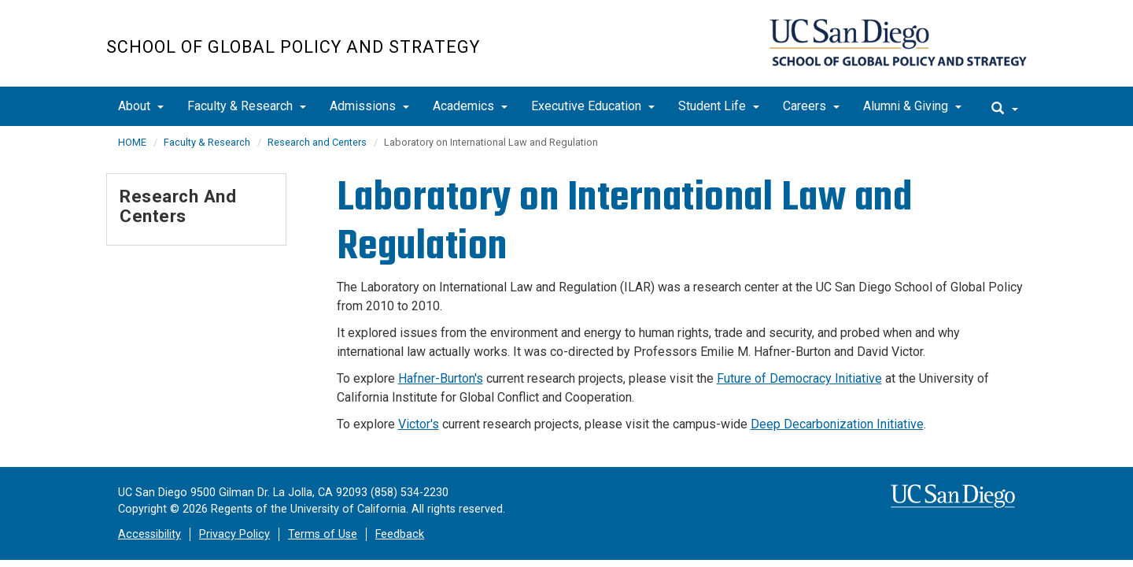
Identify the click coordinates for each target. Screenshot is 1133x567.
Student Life (718, 105)
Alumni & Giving (912, 105)
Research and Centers (317, 142)
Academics (470, 105)
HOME (132, 142)
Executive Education (593, 105)
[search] (1005, 106)
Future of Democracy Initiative (799, 378)
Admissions (369, 105)
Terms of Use (322, 534)
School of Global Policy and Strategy (293, 47)
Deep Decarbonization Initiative (837, 424)
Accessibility (149, 534)
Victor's (418, 424)
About (141, 105)
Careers (811, 105)
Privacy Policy (234, 534)
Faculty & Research (246, 105)
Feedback (399, 534)
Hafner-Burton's (440, 378)
